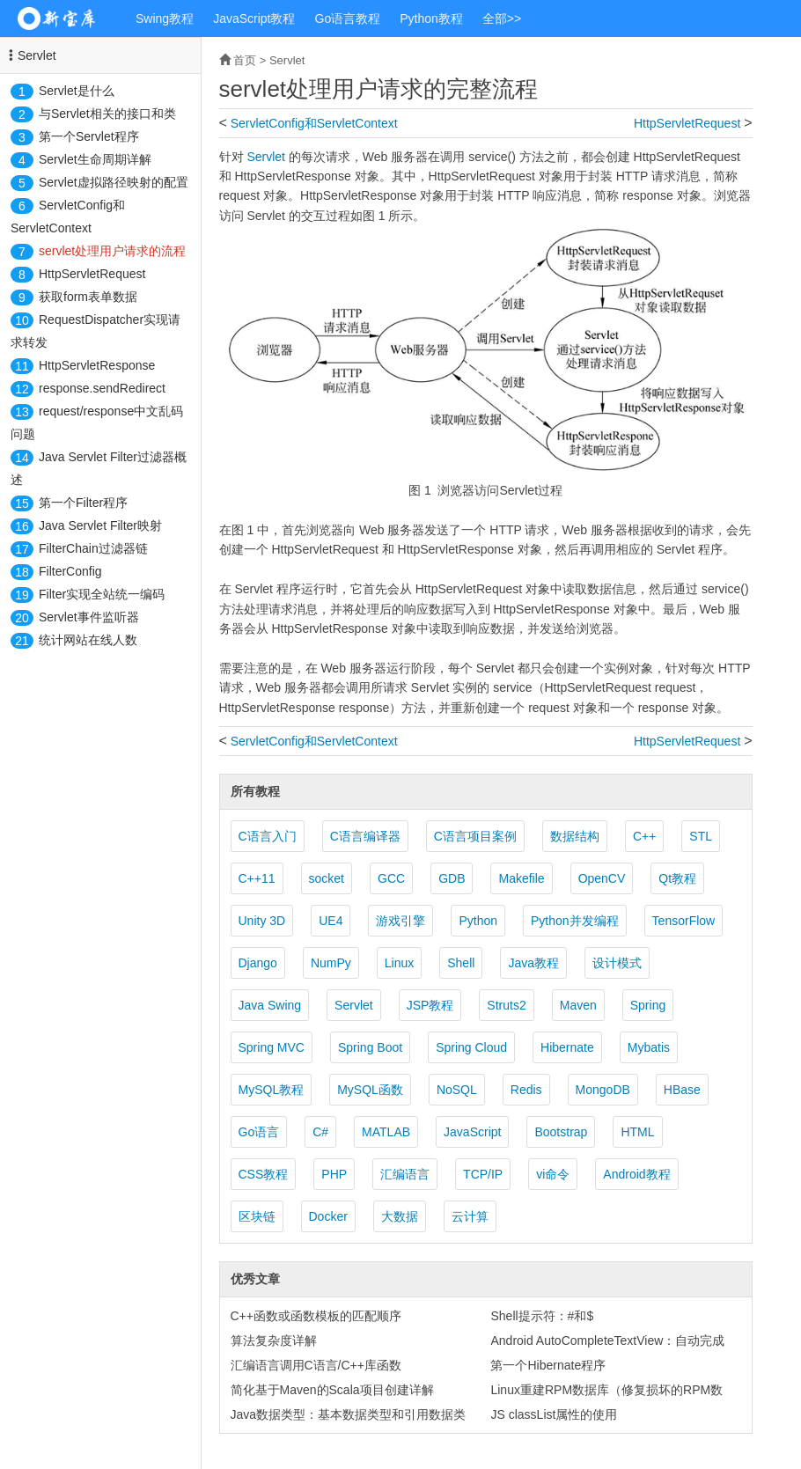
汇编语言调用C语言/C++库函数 (316, 1365)
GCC (391, 878)
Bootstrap (560, 1132)
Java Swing (270, 1005)
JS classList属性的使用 (553, 1414)
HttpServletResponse (97, 365)
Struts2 (506, 1005)
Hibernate (567, 1047)
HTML (637, 1132)
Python (478, 921)
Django (258, 963)
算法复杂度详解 (274, 1340)
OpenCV (602, 878)
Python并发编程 (575, 921)
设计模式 (617, 963)
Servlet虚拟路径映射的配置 (113, 182)
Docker (328, 1216)
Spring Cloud (471, 1047)
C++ (644, 836)
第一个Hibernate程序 (548, 1365)
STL (700, 836)
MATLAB (386, 1132)
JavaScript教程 (254, 18)
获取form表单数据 (88, 297)
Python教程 (431, 18)
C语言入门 (268, 836)
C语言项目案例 (475, 836)
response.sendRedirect (102, 388)
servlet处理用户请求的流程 (112, 251)
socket (326, 878)
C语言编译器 (365, 836)
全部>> (501, 18)
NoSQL (457, 1090)
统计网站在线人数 (88, 640)
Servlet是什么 (76, 91)
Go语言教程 (348, 18)
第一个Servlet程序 (89, 136)
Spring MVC (272, 1047)
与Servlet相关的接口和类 (107, 114)
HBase (682, 1090)
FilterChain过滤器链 (93, 548)
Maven (578, 1005)
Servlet (37, 55)
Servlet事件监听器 (89, 617)
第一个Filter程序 (83, 503)
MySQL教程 (272, 1090)
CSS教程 (264, 1174)
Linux (399, 963)
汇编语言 (405, 1174)
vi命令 (553, 1174)
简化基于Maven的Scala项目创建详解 (332, 1390)
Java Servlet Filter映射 (100, 525)
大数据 (399, 1216)
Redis (526, 1090)
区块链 (257, 1216)
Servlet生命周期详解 (95, 159)
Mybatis (649, 1047)
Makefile (521, 878)
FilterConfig (70, 571)
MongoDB (603, 1090)
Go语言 (259, 1132)
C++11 (257, 878)
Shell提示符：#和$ (541, 1316)
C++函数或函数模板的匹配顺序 (316, 1316)
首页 (244, 60)
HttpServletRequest (92, 274)
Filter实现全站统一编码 (102, 594)
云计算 (470, 1216)
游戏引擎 (400, 921)
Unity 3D (262, 921)
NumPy (331, 963)
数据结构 (574, 836)
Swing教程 (165, 18)
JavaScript (472, 1132)
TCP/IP (483, 1174)
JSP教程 (430, 1005)
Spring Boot (370, 1047)
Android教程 (636, 1174)
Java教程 (533, 963)
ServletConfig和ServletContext (314, 123)
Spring (647, 1005)
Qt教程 (677, 878)
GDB (451, 878)
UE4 (330, 921)
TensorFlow (684, 921)
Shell (460, 963)
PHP (334, 1174)
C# (320, 1132)
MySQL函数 (370, 1090)
